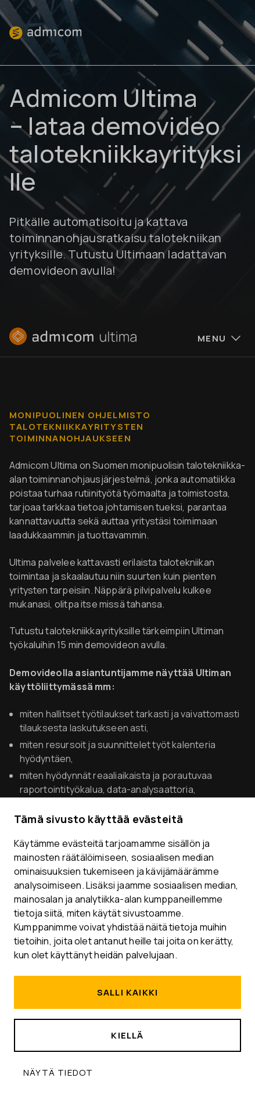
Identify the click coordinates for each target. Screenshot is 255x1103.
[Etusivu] (73, 341)
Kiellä (127, 1035)
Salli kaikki (127, 992)
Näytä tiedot (58, 1072)
